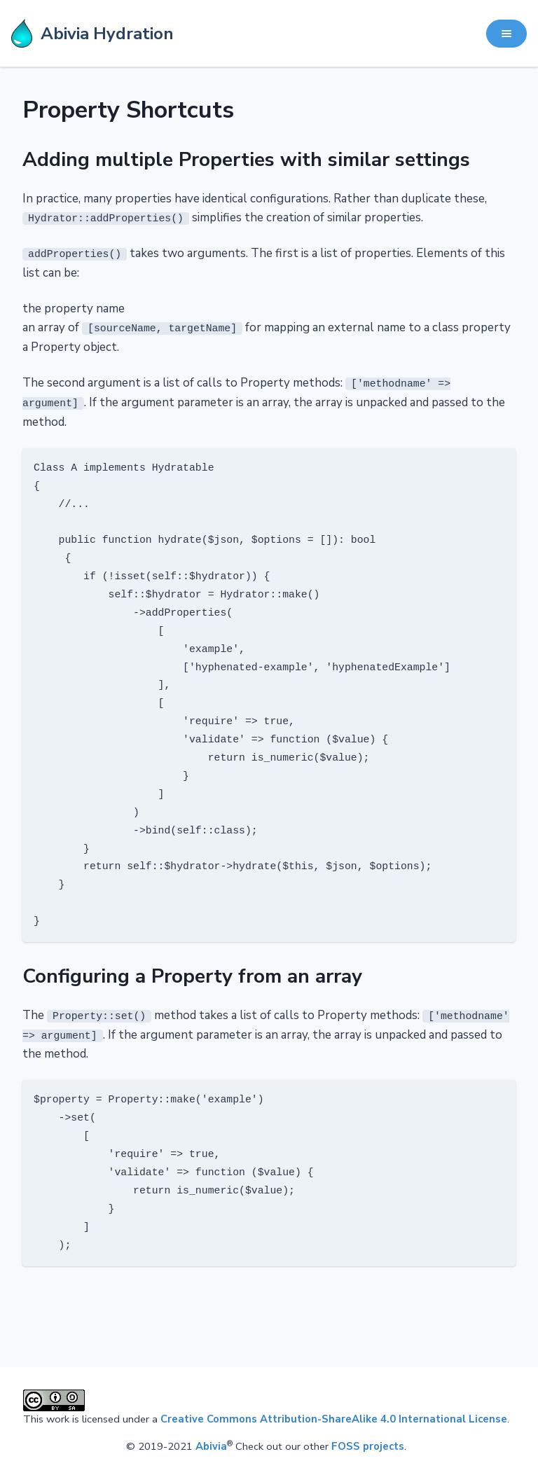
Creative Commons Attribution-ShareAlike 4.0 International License (333, 1416)
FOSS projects (367, 1444)
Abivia (211, 1444)
